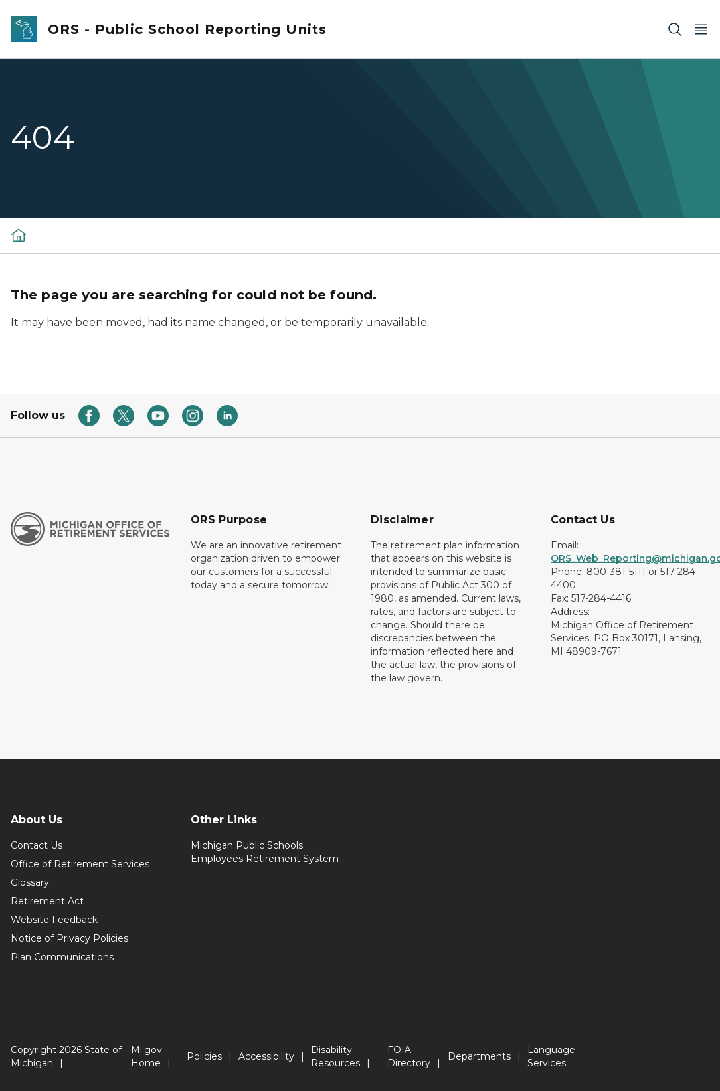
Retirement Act (47, 901)
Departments (479, 1056)
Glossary (30, 882)
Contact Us (36, 845)
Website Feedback (54, 920)
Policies (204, 1056)
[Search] (675, 29)
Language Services (551, 1056)
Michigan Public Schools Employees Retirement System (265, 852)
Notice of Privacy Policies (69, 938)
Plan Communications (62, 957)
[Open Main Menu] (701, 29)
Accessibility (266, 1056)
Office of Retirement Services (80, 864)
